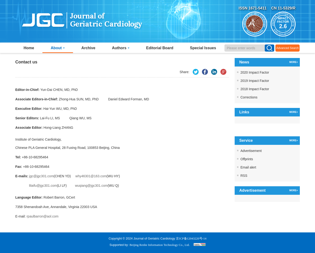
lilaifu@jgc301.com (43, 185)
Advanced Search (287, 48)
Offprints (247, 159)
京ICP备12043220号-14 (191, 238)
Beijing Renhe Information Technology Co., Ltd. (160, 245)
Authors (120, 48)
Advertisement (251, 151)
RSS (244, 176)
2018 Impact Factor (255, 89)
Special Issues (203, 48)
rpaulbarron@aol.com (43, 216)
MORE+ (293, 62)
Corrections (249, 97)
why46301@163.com (91, 176)
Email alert (248, 167)
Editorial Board (159, 48)
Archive (88, 48)
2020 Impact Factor (255, 72)
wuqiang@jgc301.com (91, 185)
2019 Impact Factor (255, 81)
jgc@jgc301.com (41, 176)
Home (29, 48)
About (58, 48)
